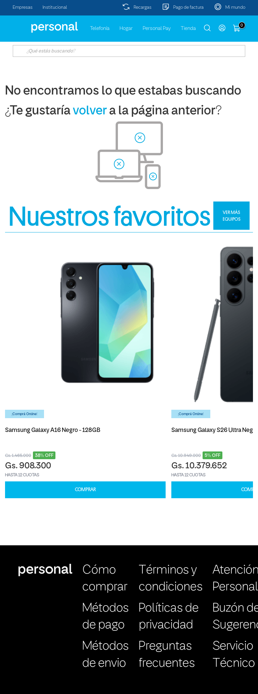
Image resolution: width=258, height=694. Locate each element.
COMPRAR (85, 489)
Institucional (55, 7)
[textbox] (129, 51)
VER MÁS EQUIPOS (232, 215)
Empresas (23, 7)
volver (90, 111)
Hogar (126, 28)
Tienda (188, 28)
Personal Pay (157, 28)
